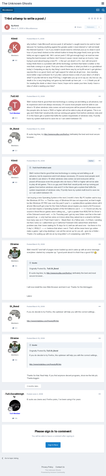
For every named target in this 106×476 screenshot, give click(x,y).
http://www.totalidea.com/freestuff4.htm (43, 321)
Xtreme (14, 244)
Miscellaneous (32, 28)
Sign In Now (53, 445)
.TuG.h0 (14, 96)
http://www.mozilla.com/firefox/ (56, 134)
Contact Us (60, 467)
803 (14, 118)
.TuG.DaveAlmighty (14, 395)
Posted (35, 39)
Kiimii (16, 26)
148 (14, 60)
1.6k (14, 418)
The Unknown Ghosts (17, 3)
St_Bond (14, 128)
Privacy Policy (47, 467)
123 (14, 151)
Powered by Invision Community (53, 472)
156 (14, 266)
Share (78, 27)
